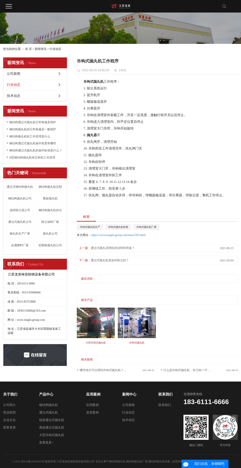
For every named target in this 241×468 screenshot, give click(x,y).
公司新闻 (13, 73)
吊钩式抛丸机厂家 (146, 227)
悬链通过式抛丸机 (51, 427)
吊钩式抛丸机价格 (118, 227)
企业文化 (9, 420)
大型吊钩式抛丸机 (51, 435)
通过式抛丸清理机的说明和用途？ (113, 248)
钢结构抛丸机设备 (159, 461)
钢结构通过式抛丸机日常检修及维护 (32, 122)
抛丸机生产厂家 (20, 233)
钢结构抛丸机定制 (50, 186)
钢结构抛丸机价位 (50, 210)
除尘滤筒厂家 (50, 221)
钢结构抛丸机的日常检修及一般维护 (32, 129)
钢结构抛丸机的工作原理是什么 (29, 136)
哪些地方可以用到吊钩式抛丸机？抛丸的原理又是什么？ (116, 370)
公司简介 (9, 405)
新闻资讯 (40, 49)
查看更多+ (46, 442)
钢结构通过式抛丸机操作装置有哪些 (32, 143)
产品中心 (46, 394)
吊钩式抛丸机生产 (90, 227)
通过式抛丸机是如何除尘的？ (110, 260)
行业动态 (55, 49)
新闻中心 (129, 394)
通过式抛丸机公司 (20, 221)
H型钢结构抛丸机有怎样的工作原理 (32, 157)
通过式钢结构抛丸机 (20, 186)
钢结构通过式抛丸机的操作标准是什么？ (35, 150)
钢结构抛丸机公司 (20, 198)
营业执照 (9, 412)
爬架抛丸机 (50, 198)
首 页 (28, 49)
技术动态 (13, 96)
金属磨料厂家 (20, 245)
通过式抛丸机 (48, 412)
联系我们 (165, 394)
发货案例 (92, 412)
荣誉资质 (9, 427)
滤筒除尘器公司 (20, 210)
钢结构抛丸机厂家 (137, 461)
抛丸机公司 (50, 233)
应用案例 (93, 394)
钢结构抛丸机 (48, 405)
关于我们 (10, 394)
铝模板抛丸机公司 (50, 245)
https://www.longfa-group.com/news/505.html (118, 235)
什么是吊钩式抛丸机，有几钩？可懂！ (188, 370)
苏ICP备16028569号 (32, 461)
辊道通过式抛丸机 (51, 420)
